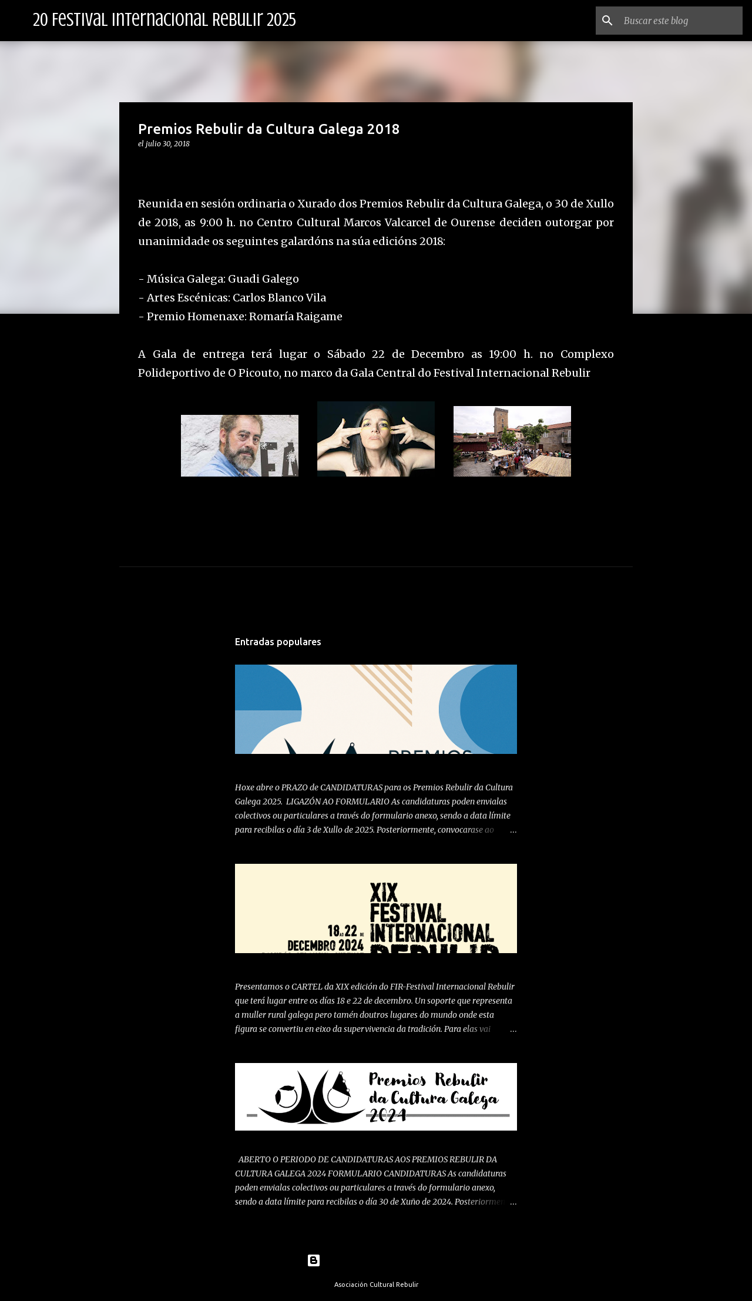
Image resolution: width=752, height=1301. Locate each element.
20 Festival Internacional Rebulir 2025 (164, 20)
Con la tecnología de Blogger (376, 1260)
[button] (145, 168)
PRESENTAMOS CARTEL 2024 (292, 963)
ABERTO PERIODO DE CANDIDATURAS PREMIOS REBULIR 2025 (357, 764)
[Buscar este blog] (681, 20)
